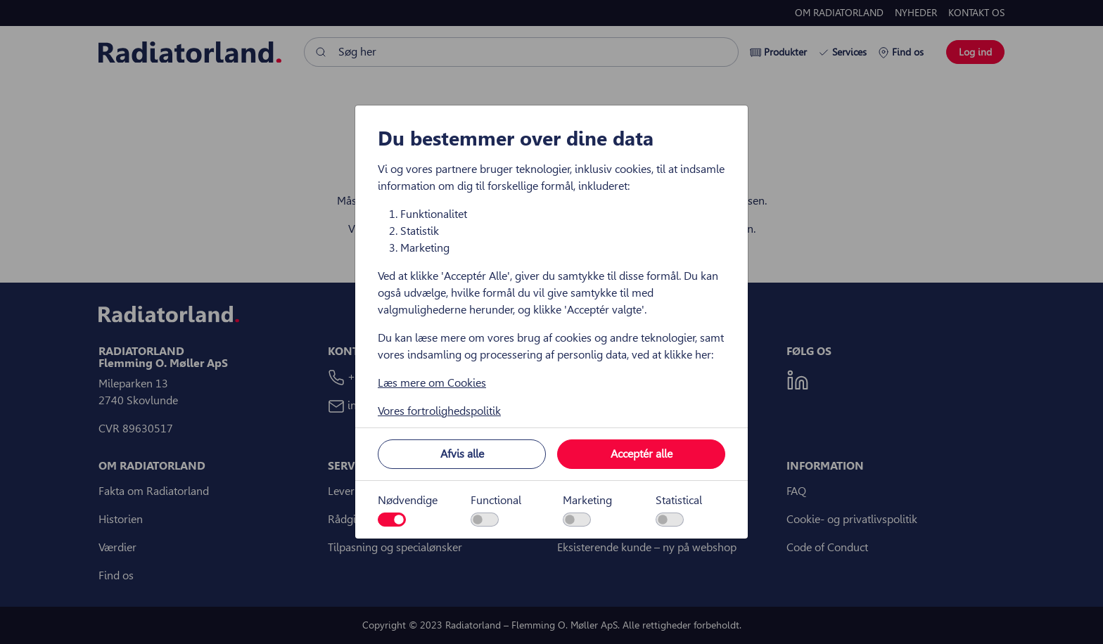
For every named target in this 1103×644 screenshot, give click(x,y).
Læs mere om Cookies (432, 382)
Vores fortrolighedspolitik (439, 411)
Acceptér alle (641, 454)
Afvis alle (462, 454)
